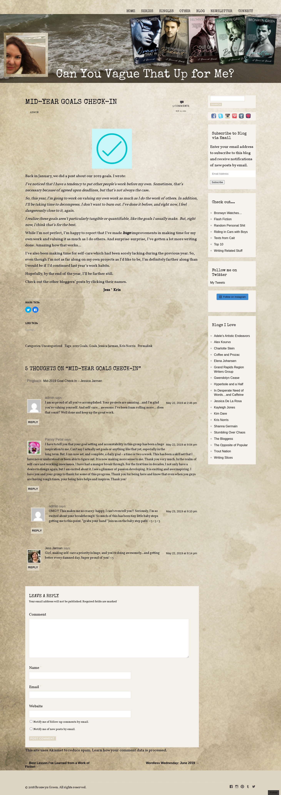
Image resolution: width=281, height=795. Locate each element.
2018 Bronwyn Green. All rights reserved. (57, 787)
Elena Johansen (225, 360)
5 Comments (181, 106)
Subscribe (217, 182)
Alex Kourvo (222, 342)
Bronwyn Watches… (228, 213)
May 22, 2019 (181, 111)
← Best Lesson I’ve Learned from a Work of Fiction (57, 764)
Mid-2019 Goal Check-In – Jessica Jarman (72, 380)
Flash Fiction (223, 219)
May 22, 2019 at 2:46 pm (181, 402)
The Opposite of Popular (231, 445)
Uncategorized (52, 346)
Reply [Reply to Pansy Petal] (33, 488)
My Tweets (217, 282)
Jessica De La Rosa (228, 401)
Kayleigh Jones (224, 407)
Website (36, 706)
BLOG (200, 11)
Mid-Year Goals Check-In (71, 102)
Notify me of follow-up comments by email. (61, 722)
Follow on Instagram (232, 296)
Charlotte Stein (224, 348)
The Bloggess (223, 438)
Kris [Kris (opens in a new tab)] (117, 290)
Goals (93, 346)
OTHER (184, 11)
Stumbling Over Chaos (229, 432)
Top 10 (218, 244)
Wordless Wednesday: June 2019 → (172, 763)
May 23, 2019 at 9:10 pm (181, 511)
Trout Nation (222, 451)
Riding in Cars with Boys (231, 231)
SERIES (147, 11)
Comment (37, 614)
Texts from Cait (224, 238)
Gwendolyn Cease (226, 377)
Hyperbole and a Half (228, 384)
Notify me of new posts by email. (54, 729)
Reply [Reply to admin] (33, 422)
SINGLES (166, 11)
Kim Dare (220, 413)
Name (35, 668)
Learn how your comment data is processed (129, 750)
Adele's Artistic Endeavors (232, 336)
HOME (130, 11)
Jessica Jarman (108, 346)
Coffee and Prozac (227, 354)
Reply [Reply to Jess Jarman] (33, 567)
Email (35, 687)
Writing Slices (223, 457)
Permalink (145, 346)
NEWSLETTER (221, 11)
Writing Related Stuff (228, 250)
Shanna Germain (225, 426)
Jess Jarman (54, 548)
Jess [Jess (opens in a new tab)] (106, 290)
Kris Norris (127, 346)
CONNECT (245, 11)
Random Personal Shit (229, 225)
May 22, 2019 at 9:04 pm (181, 444)
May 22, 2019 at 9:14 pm (181, 553)
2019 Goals (80, 346)
